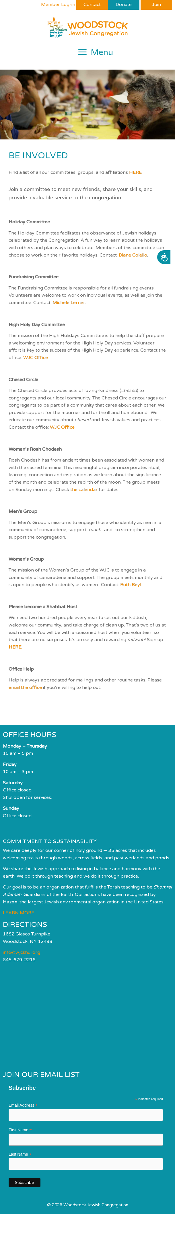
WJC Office (35, 357)
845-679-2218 (19, 960)
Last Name (20, 1154)
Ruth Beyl (130, 585)
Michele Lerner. (69, 303)
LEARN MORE (18, 913)
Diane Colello (133, 255)
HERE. (15, 647)
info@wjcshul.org (21, 952)
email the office (25, 687)
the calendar (84, 489)
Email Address (23, 1105)
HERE (135, 172)
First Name (20, 1130)
